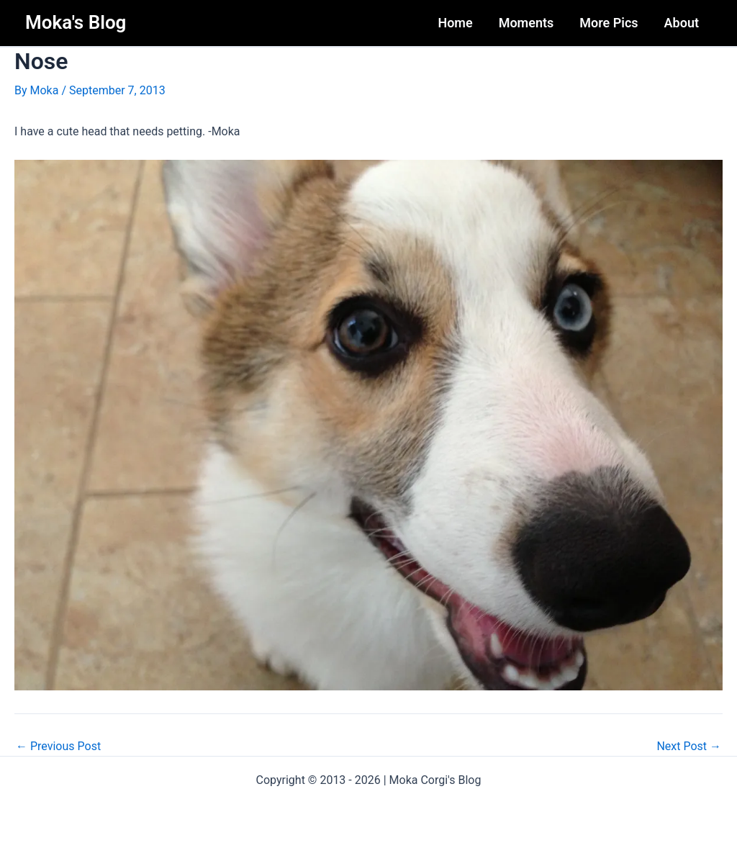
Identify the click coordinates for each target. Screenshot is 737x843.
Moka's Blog (75, 22)
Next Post (688, 746)
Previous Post (58, 746)
